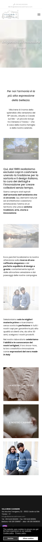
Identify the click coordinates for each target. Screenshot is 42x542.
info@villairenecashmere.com (21, 7)
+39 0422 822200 (21, 4)
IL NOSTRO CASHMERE (21, 422)
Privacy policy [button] (20, 533)
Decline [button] (10, 538)
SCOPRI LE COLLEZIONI (21, 459)
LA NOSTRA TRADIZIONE (21, 385)
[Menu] (39, 14)
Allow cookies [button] (28, 538)
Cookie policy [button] (8, 533)
